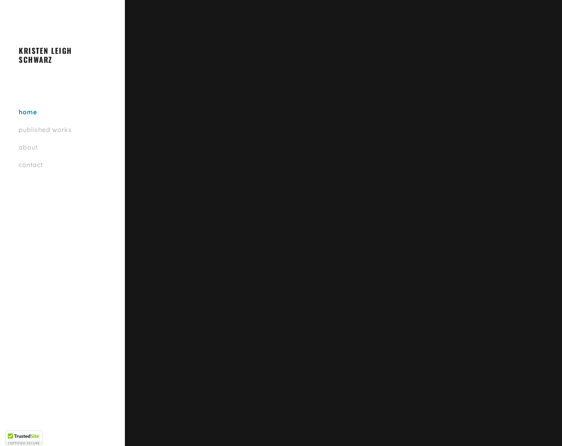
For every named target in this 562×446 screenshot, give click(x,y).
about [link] (28, 147)
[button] (24, 438)
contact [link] (31, 165)
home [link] (28, 112)
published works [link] (45, 129)
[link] (62, 60)
